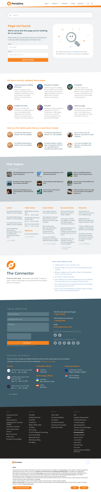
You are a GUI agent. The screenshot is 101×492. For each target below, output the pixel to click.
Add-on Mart (55, 415)
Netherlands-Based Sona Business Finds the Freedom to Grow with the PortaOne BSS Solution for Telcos (68, 231)
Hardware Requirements (81, 417)
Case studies (48, 208)
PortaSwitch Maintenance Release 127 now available (53, 133)
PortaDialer (78, 85)
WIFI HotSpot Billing (34, 440)
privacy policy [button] (63, 470)
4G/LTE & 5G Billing (34, 435)
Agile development (79, 425)
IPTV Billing (32, 442)
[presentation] (19, 336)
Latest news (77, 442)
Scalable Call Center (21, 106)
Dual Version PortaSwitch (58, 425)
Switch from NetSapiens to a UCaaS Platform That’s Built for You (23, 191)
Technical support (79, 430)
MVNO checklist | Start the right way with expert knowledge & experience (84, 191)
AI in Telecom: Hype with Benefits (64, 277)
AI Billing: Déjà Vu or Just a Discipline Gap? (67, 265)
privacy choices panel (28, 484)
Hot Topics (77, 447)
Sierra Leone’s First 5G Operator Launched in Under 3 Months (84, 134)
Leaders (8, 417)
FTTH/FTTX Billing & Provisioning (38, 432)
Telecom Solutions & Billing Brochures (82, 451)
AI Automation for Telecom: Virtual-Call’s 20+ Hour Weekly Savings (86, 213)
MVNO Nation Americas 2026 (32, 212)
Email (10, 52)
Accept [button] (84, 487)
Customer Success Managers (82, 427)
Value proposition (11, 420)
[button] (87, 462)
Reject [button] (74, 487)
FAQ (75, 415)
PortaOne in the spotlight (13, 439)
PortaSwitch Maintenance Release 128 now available (23, 133)
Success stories (67, 208)
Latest (9, 208)
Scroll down (75, 52)
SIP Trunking (32, 430)
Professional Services (80, 420)
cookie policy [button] (80, 471)
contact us (70, 54)
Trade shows (30, 208)
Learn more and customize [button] (22, 487)
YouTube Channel (79, 435)
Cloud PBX (32, 420)
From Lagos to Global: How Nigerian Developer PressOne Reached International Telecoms (68, 221)
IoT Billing (31, 427)
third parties (40, 473)
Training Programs (79, 422)
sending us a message (48, 361)
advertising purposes (71, 474)
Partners (9, 431)
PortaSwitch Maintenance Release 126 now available (23, 144)
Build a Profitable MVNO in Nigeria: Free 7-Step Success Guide (83, 174)
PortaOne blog (78, 445)
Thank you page (79, 106)
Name (10, 44)
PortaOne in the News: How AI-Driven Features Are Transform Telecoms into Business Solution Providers (86, 237)
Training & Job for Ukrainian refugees (14, 423)
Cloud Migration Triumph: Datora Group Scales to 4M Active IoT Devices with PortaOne (50, 219)
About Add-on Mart (57, 427)
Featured (82, 208)
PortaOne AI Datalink (51, 85)
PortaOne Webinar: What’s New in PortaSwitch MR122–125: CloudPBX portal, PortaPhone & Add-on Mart (53, 146)
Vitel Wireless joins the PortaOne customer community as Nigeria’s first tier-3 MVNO (68, 241)
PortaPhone (32, 422)
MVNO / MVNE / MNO (35, 425)
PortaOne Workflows (57, 417)
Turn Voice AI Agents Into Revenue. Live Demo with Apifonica (82, 145)
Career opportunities (12, 429)
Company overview (12, 415)
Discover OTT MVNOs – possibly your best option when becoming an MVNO (50, 238)
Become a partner (11, 434)
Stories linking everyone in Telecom (62, 261)
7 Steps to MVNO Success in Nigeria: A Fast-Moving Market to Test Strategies (86, 227)
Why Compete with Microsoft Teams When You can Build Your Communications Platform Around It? (49, 229)
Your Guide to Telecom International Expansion (50, 212)
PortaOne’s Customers (13, 426)
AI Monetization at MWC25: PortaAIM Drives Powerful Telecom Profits (86, 220)
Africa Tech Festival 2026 (32, 224)
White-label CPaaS (34, 437)
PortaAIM (47, 106)
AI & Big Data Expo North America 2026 (32, 218)
